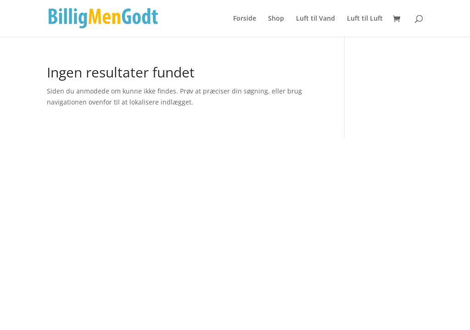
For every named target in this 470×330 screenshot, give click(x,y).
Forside (244, 18)
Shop (276, 18)
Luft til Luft (365, 18)
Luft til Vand (315, 18)
